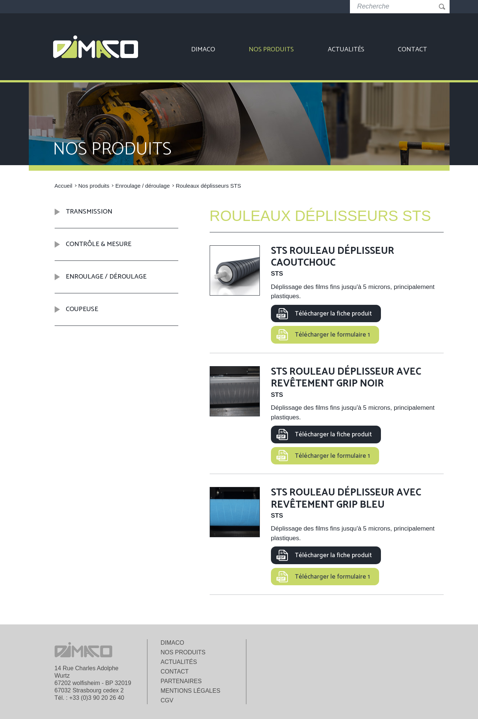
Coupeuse (82, 309)
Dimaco (203, 49)
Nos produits (271, 49)
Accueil (63, 186)
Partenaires (181, 681)
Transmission (89, 212)
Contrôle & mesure (98, 244)
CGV (167, 700)
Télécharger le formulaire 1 (332, 335)
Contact (412, 49)
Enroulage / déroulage (142, 186)
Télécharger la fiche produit (333, 314)
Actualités (346, 49)
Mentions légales (190, 691)
